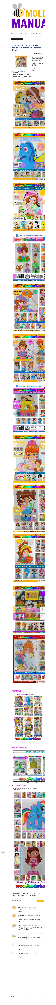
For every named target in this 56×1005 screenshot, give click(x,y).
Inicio (29, 996)
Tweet (2, 852)
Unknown (20, 907)
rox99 (19, 925)
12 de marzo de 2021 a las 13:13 (29, 925)
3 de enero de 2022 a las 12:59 (29, 936)
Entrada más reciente (15, 996)
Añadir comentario (16, 960)
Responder (20, 911)
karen (20, 936)
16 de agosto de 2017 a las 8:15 (31, 907)
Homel (21, 33)
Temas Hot (40, 33)
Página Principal (14, 33)
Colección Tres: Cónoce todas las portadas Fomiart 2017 (26, 47)
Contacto (33, 33)
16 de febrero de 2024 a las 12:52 (31, 945)
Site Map (26, 33)
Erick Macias (21, 915)
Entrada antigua (42, 996)
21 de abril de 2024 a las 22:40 (30, 953)
